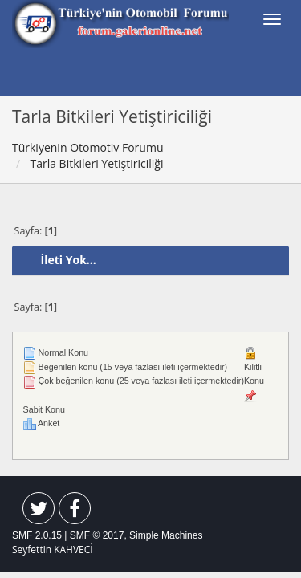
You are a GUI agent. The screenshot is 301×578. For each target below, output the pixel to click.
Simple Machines (165, 535)
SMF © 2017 (97, 535)
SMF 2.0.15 (37, 535)
